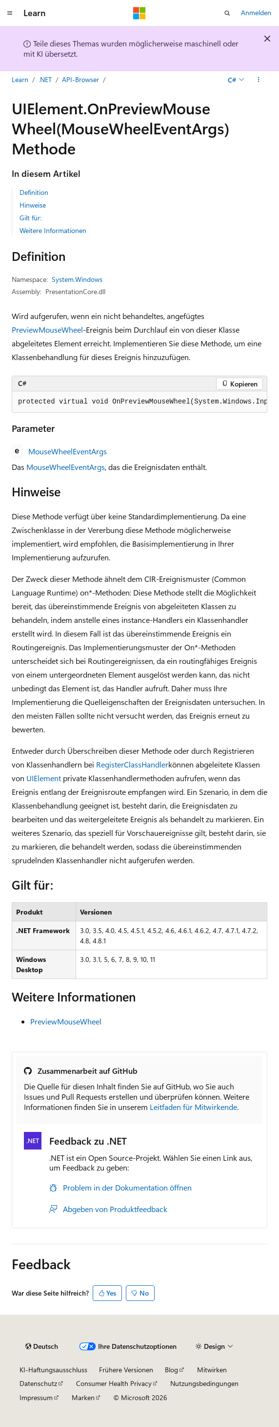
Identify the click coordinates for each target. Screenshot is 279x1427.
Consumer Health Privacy (114, 1383)
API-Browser (80, 79)
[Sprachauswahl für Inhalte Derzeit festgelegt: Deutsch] (42, 1346)
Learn (20, 79)
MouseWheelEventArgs (67, 451)
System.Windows (77, 279)
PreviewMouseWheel (47, 329)
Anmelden (256, 12)
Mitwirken (212, 1369)
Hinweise (33, 205)
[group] (139, 402)
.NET (45, 79)
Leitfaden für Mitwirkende (193, 1107)
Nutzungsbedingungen (204, 1383)
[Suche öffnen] (227, 13)
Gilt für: (30, 217)
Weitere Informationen (53, 230)
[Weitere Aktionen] (258, 79)
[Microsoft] (139, 13)
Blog (171, 1369)
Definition (34, 192)
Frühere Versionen (126, 1369)
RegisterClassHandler (132, 764)
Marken (83, 1397)
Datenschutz (38, 1383)
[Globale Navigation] (10, 13)
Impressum (36, 1397)
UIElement (43, 778)
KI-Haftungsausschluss (53, 1369)
